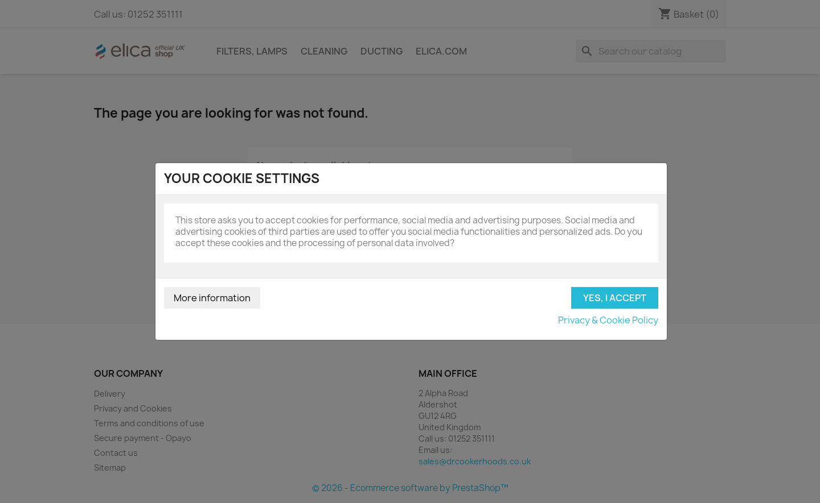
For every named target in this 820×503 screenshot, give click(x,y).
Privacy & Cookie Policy (608, 320)
